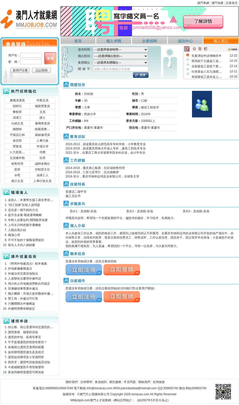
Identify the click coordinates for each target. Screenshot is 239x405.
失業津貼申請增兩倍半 (207, 56)
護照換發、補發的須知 (23, 332)
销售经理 (17, 163)
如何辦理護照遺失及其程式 (26, 352)
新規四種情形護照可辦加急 (26, 372)
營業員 (17, 146)
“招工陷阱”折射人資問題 (24, 205)
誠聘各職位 (42, 163)
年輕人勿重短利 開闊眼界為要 (28, 220)
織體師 (17, 129)
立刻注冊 (84, 269)
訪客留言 (232, 3)
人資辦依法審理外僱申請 (24, 278)
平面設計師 (17, 135)
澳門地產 (218, 3)
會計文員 (17, 181)
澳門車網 (203, 3)
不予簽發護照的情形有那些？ (27, 342)
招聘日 (17, 106)
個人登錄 (50, 58)
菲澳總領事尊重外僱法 (23, 288)
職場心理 (14, 235)
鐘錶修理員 (42, 135)
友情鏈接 (159, 382)
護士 (43, 117)
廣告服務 (115, 382)
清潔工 (17, 117)
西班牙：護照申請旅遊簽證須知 (29, 362)
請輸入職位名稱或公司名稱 (112, 69)
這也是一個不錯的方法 (23, 210)
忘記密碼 (42, 70)
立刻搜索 (140, 75)
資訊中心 (185, 41)
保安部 (17, 140)
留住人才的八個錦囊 (21, 245)
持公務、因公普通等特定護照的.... (30, 327)
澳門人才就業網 (29, 21)
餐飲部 (17, 112)
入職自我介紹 (17, 230)
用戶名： (14, 55)
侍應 (43, 152)
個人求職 (113, 41)
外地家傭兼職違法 (20, 268)
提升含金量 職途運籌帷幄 (25, 215)
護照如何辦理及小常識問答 (26, 357)
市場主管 (42, 146)
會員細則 (101, 382)
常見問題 (130, 382)
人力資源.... (17, 152)
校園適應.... (42, 129)
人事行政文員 (43, 181)
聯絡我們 (144, 382)
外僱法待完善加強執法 (23, 273)
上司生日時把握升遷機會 (24, 225)
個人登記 (221, 41)
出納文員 (17, 123)
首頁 (78, 41)
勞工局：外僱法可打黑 (23, 298)
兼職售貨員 (42, 123)
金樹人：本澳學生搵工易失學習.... (30, 200)
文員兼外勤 (17, 158)
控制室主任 (42, 169)
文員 (43, 112)
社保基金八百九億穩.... (207, 71)
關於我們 (72, 382)
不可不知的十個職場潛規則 (26, 240)
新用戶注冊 (20, 70)
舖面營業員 (42, 106)
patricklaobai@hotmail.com (139, 388)
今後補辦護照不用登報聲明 (26, 367)
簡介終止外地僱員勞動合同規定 (29, 283)
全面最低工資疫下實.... (207, 66)
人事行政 (42, 140)
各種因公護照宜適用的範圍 (26, 347)
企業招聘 (149, 41)
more (233, 49)
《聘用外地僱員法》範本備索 (27, 263)
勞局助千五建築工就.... (207, 61)
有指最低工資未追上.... (207, 77)
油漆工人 (42, 175)
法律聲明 (86, 382)
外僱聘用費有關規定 (21, 308)
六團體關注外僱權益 (21, 303)
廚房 (17, 169)
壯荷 (43, 158)
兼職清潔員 (17, 100)
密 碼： (14, 62)
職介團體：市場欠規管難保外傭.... (30, 293)
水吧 (17, 175)
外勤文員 (42, 100)
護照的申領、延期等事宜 (24, 337)
